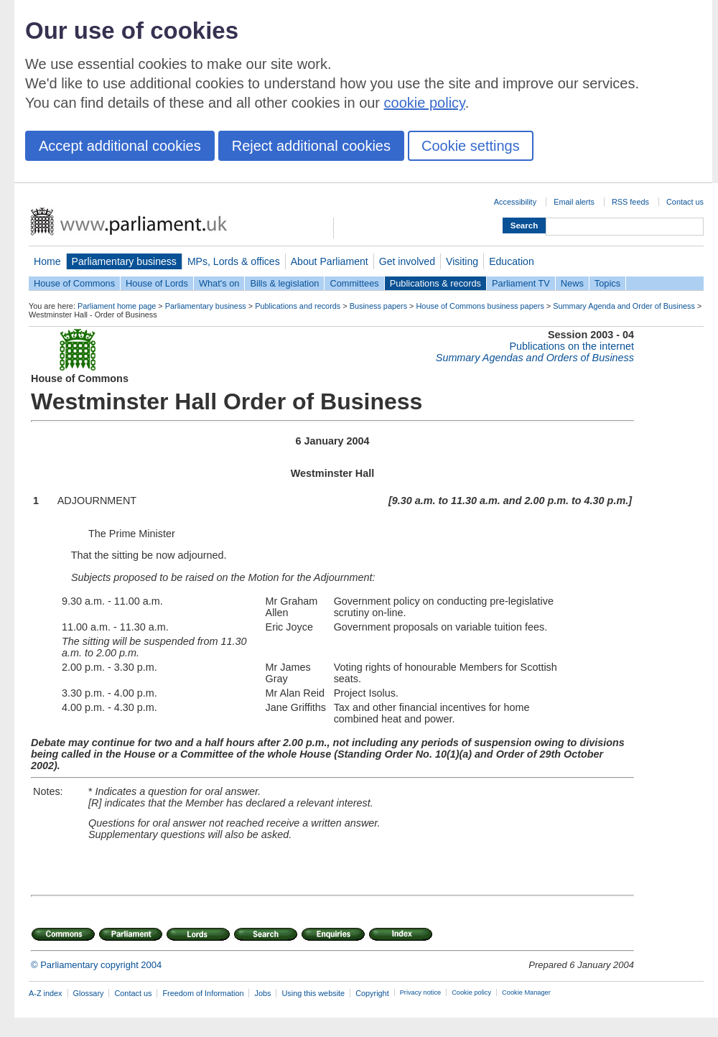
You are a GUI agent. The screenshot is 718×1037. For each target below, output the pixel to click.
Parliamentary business (124, 261)
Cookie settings (470, 146)
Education (511, 261)
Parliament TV (521, 283)
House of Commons (74, 283)
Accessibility (515, 201)
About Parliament (329, 261)
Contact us (685, 201)
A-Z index (45, 993)
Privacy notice (420, 992)
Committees (354, 283)
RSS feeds (630, 201)
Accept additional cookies (120, 146)
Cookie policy (471, 992)
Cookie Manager (526, 992)
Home (47, 261)
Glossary (88, 993)
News (572, 283)
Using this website (313, 993)
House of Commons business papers (480, 306)
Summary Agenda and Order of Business (624, 306)
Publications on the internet (571, 346)
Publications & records (435, 283)
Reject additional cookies (311, 146)
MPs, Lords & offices (233, 261)
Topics (607, 283)
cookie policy (424, 103)
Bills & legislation (284, 283)
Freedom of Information (202, 993)
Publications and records (297, 306)
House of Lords (157, 283)
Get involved (407, 261)
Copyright (372, 993)
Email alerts (574, 201)
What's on (219, 283)
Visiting (462, 261)
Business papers (378, 306)
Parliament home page (117, 306)
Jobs (262, 993)
